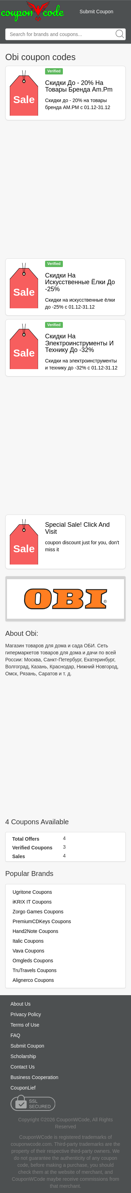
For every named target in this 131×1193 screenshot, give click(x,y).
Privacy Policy (25, 1014)
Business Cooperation (34, 1077)
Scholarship (23, 1056)
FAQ (15, 1035)
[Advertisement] (65, 189)
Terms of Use (24, 1025)
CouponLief (23, 1088)
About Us (20, 1004)
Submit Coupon (97, 11)
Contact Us (22, 1067)
